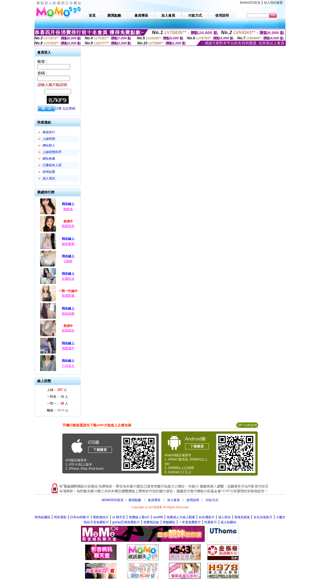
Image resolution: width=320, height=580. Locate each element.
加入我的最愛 (273, 2)
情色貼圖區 (42, 517)
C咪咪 (68, 261)
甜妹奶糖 (68, 313)
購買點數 (134, 500)
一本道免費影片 (190, 522)
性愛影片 (210, 522)
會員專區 (154, 500)
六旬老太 (68, 366)
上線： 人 (57, 390)
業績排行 (49, 132)
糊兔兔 (68, 209)
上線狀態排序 (52, 152)
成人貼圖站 (228, 522)
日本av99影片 (80, 517)
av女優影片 (207, 517)
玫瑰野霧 (68, 295)
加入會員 (173, 500)
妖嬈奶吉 (68, 330)
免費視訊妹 (151, 522)
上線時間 (49, 139)
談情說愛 (49, 172)
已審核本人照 (52, 165)
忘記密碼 (69, 108)
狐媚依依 (68, 226)
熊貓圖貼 (169, 522)
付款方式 (212, 500)
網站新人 (49, 145)
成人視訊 (49, 178)
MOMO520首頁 (113, 500)
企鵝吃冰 (68, 279)
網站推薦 (49, 158)
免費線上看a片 (139, 517)
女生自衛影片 (262, 517)
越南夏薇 (68, 244)
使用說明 (192, 500)
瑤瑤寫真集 (242, 517)
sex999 (158, 517)
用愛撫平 (68, 348)
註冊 (58, 108)
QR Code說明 (247, 425)
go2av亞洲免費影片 (126, 522)
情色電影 (60, 517)
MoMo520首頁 (250, 2)
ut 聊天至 (118, 517)
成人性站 (224, 517)
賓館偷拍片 (101, 517)
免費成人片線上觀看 (181, 517)
